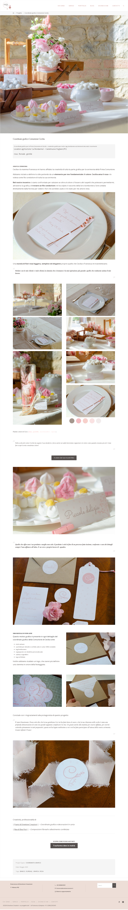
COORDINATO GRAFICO (33, 863)
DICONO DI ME (44, 902)
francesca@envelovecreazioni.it (65, 888)
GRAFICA (36, 871)
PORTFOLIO (25, 902)
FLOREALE (29, 871)
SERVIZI (15, 902)
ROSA (42, 871)
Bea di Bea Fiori (20, 829)
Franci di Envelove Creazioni (25, 824)
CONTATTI (55, 902)
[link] (123, 5)
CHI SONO (6, 902)
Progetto (19, 13)
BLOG (34, 902)
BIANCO (22, 871)
